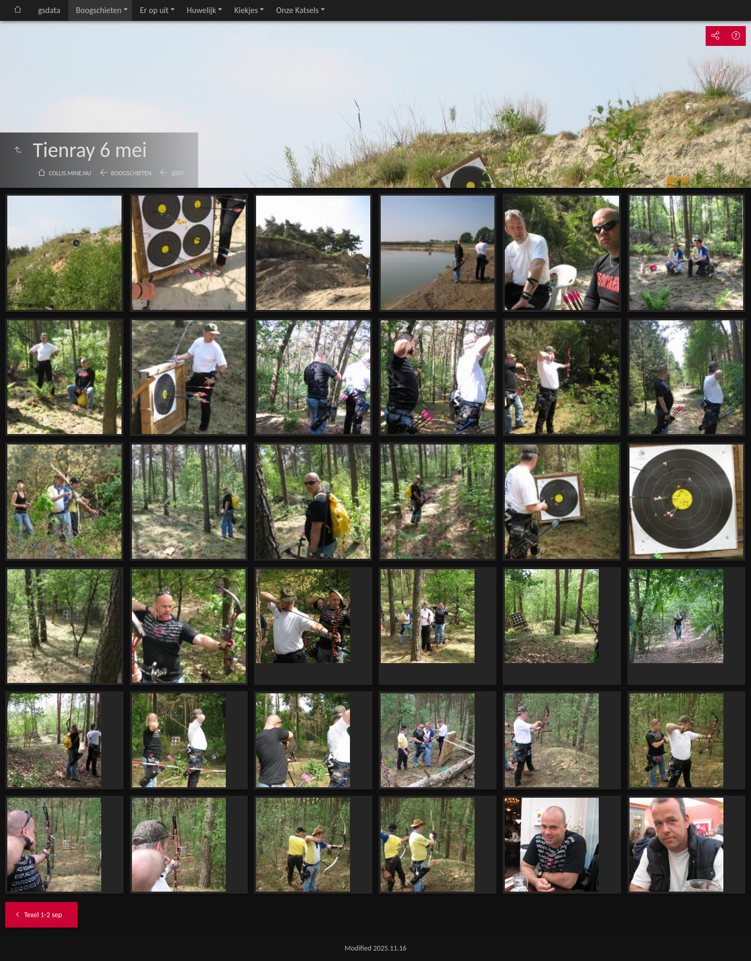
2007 (177, 173)
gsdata (49, 10)
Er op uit (154, 10)
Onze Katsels (297, 10)
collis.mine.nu (70, 173)
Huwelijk (201, 10)
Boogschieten (99, 10)
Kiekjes (246, 10)
